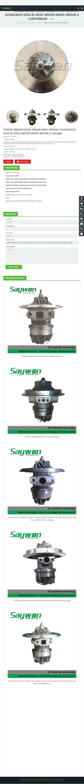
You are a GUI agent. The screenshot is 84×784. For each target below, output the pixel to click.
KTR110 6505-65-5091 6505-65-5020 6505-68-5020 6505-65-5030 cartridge (42, 601)
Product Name (10, 240)
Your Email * (9, 233)
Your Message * (10, 247)
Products (23, 23)
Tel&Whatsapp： (11, 226)
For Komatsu (31, 23)
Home (16, 23)
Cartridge (39, 23)
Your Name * (9, 219)
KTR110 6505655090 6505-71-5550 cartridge (42, 437)
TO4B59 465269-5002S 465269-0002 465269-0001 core (42, 356)
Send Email (22, 162)
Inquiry (8, 162)
